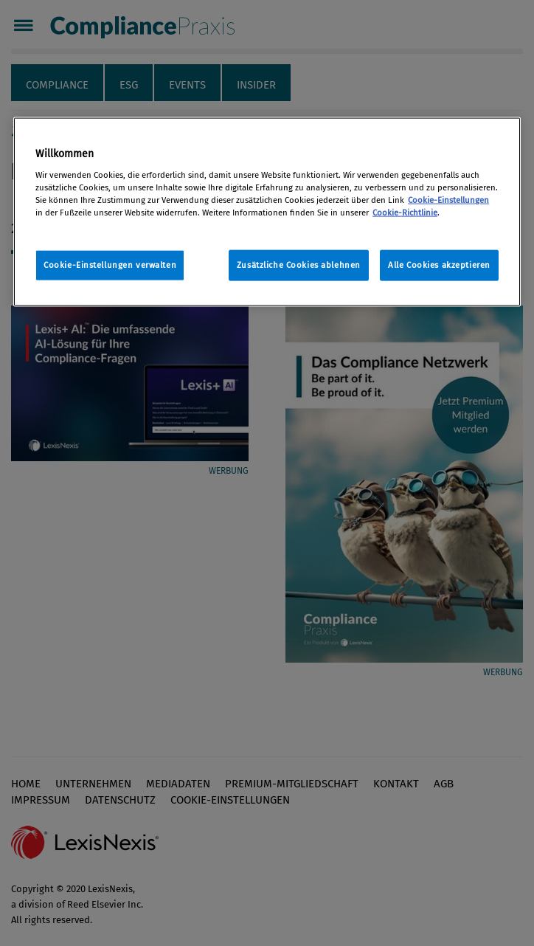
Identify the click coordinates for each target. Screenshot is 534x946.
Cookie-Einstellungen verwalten (110, 265)
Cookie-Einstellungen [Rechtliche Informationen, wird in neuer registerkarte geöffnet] (448, 200)
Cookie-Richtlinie (404, 212)
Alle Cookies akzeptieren (439, 265)
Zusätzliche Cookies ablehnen (299, 265)
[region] (267, 212)
